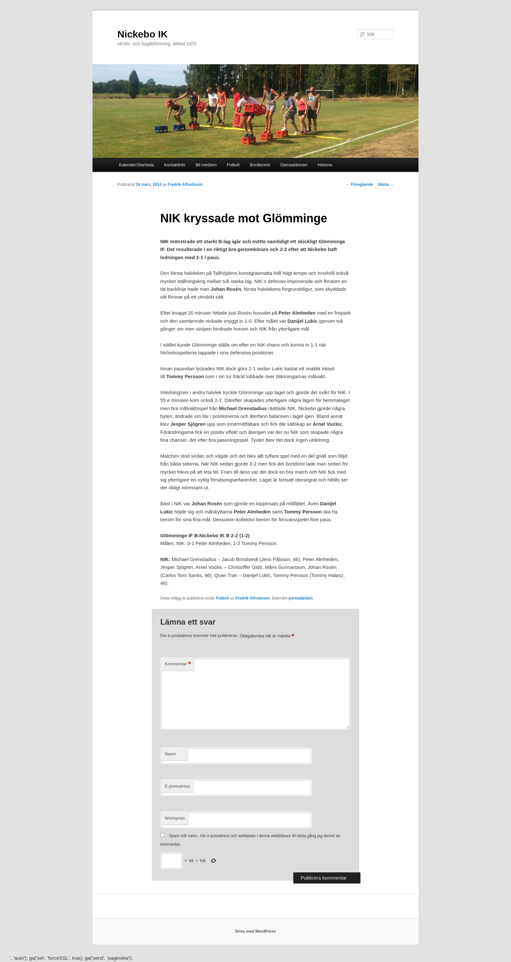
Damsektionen (293, 164)
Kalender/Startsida (136, 164)
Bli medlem (206, 164)
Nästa (386, 184)
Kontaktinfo (174, 164)
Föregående (359, 184)
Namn (170, 753)
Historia (325, 164)
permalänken (301, 598)
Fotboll (233, 164)
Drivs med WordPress (255, 931)
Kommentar (178, 664)
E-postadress (177, 786)
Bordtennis (260, 164)
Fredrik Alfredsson (185, 184)
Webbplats (175, 818)
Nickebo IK (142, 34)
